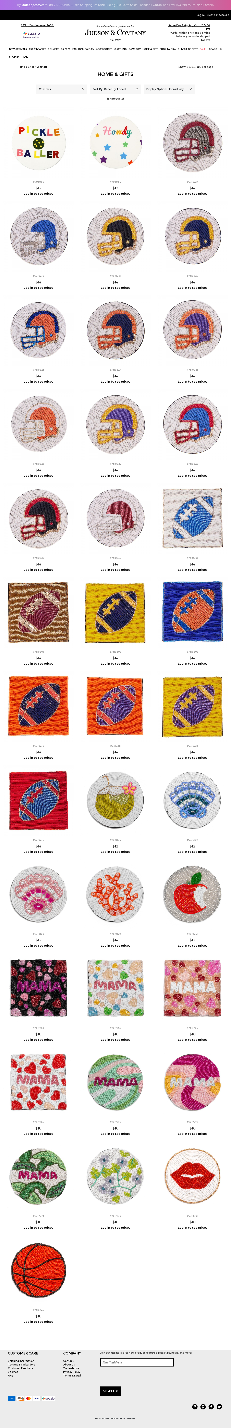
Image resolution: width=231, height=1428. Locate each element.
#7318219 (38, 275)
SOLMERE (53, 49)
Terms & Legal (72, 1375)
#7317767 (115, 1027)
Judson (33, 5)
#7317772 (192, 1121)
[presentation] (131, 1376)
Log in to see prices (38, 193)
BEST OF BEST (189, 49)
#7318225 (192, 369)
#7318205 (192, 557)
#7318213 (192, 745)
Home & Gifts (115, 74)
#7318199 (115, 933)
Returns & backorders (21, 1364)
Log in (200, 15)
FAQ (10, 1375)
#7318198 (38, 933)
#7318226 (39, 463)
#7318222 (192, 275)
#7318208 (115, 651)
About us (69, 1364)
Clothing (120, 49)
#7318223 (38, 369)
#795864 (115, 181)
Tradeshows (71, 1368)
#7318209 (192, 651)
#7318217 (192, 181)
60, (189, 66)
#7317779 (115, 1215)
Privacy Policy (71, 1371)
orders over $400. (37, 25)
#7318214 (38, 839)
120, (193, 66)
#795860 (38, 181)
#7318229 (39, 557)
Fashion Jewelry (83, 49)
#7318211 (115, 745)
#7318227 (115, 463)
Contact (68, 1360)
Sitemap (13, 1371)
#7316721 (192, 1215)
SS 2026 (65, 49)
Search (215, 49)
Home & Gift (150, 49)
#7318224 (115, 369)
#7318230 (115, 557)
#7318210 (38, 745)
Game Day (135, 49)
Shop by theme (18, 56)
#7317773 (38, 1215)
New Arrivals (18, 49)
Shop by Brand (169, 49)
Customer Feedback (20, 1368)
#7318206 (39, 651)
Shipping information (21, 1360)
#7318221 (115, 275)
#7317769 (38, 1121)
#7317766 (38, 1027)
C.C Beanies (37, 48)
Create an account (218, 15)
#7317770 (115, 1121)
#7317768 (192, 1027)
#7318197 (192, 839)
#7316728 (38, 1309)
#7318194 (115, 839)
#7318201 (192, 933)
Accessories (104, 49)
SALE (203, 49)
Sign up (110, 1391)
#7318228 (192, 463)
